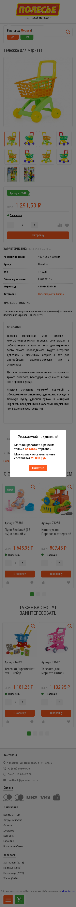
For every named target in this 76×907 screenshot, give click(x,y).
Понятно (38, 468)
